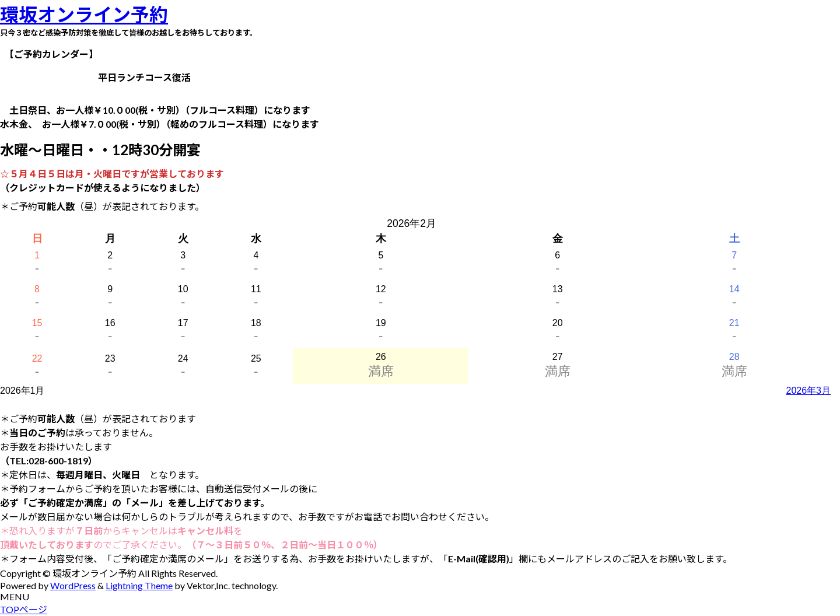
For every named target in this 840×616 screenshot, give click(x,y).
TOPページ (23, 609)
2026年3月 (808, 391)
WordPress (73, 585)
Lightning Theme (139, 585)
